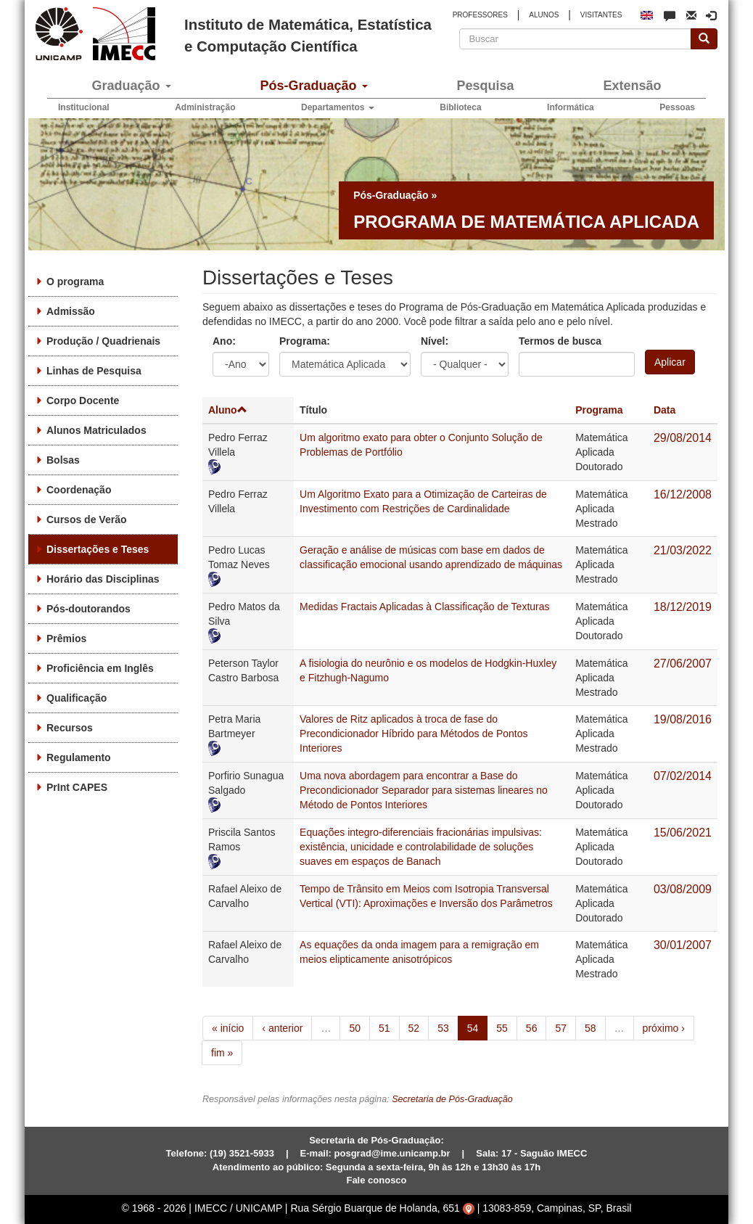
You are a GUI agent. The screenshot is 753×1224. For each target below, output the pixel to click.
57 (561, 1028)
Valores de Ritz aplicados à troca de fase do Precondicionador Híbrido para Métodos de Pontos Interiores (413, 733)
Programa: (304, 341)
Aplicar (670, 362)
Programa (598, 410)
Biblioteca (460, 107)
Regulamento (78, 757)
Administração (205, 107)
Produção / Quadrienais (103, 341)
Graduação (130, 85)
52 (414, 1028)
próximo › (664, 1028)
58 (590, 1028)
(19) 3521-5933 (242, 1153)
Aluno (227, 410)
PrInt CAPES (76, 787)
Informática (570, 107)
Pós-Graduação (313, 85)
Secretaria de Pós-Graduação (452, 1099)
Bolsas (63, 460)
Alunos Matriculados (96, 430)
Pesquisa (485, 85)
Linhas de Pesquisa (93, 371)
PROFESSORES (480, 15)
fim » (222, 1053)
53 (443, 1028)
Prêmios (66, 638)
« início (228, 1028)
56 (532, 1028)
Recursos (69, 728)
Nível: (434, 341)
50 (355, 1028)
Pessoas (677, 107)
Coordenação (78, 490)
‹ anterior (282, 1028)
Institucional (84, 107)
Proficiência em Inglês (100, 668)
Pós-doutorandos (88, 609)
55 (502, 1028)
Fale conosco (376, 1180)
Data (664, 410)
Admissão (70, 311)
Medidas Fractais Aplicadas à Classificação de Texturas (424, 606)
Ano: (224, 341)
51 (384, 1028)
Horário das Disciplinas (103, 579)
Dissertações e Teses (97, 549)
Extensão (632, 85)
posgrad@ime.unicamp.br (392, 1153)
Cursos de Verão (86, 519)
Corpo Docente (82, 400)
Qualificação (76, 698)
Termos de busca (560, 341)
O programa (75, 281)
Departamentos (337, 107)
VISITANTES (601, 15)
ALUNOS (544, 15)
